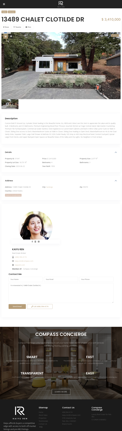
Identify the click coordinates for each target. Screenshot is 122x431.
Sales (4, 12)
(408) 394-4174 (73, 220)
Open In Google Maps (13, 195)
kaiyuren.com (72, 228)
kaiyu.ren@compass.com (76, 224)
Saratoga (49, 187)
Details (8, 152)
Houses (11, 12)
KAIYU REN (70, 213)
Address (9, 180)
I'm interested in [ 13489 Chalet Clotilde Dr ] (61, 268)
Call (39, 281)
